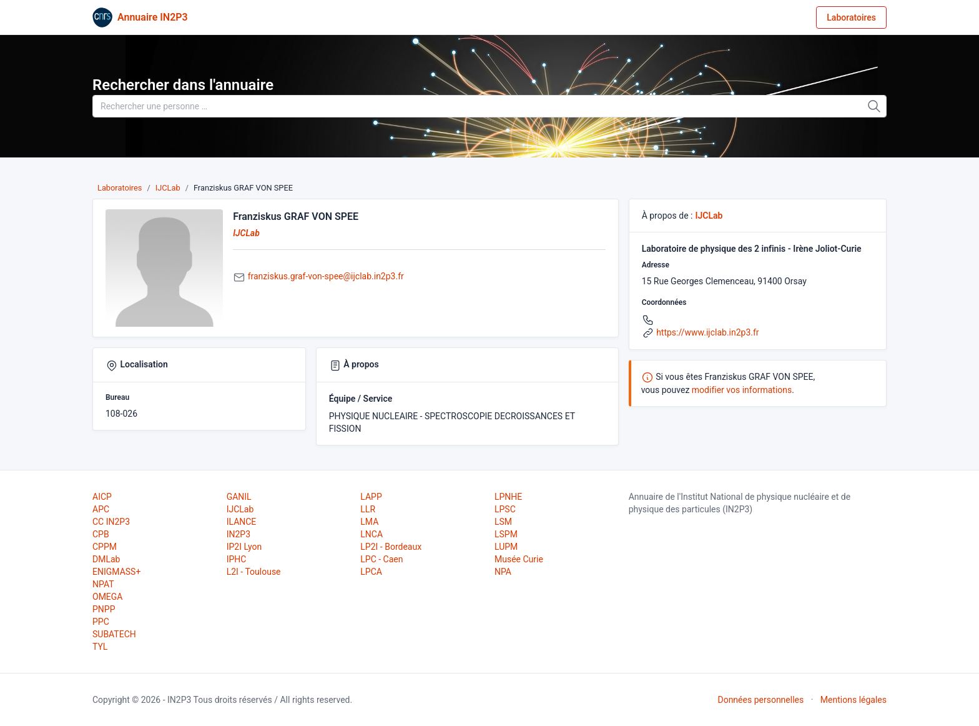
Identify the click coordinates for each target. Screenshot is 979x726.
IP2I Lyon (244, 547)
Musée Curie (518, 559)
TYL (99, 647)
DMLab (106, 559)
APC (100, 509)
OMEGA (107, 597)
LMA (369, 522)
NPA (502, 572)
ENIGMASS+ (116, 572)
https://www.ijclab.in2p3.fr (707, 332)
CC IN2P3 (111, 522)
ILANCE (242, 522)
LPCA (371, 572)
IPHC (237, 559)
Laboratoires (851, 17)
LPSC (505, 509)
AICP (102, 497)
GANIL (239, 497)
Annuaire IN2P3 (152, 17)
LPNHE (508, 497)
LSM (503, 522)
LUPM (506, 547)
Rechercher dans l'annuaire (182, 85)
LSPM (506, 534)
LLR (367, 509)
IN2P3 (238, 534)
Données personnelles (760, 700)
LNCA (371, 534)
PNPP (103, 609)
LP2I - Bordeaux (390, 547)
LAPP (370, 497)
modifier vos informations (742, 390)
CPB (100, 534)
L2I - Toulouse (254, 572)
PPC (100, 622)
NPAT (103, 584)
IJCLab (167, 187)
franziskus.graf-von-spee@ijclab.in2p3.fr (326, 276)
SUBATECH (114, 634)
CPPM (104, 547)
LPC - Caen (381, 559)
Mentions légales (853, 700)
